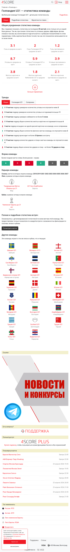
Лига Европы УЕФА (10, 522)
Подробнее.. (63, 15)
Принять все (14, 541)
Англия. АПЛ (8, 513)
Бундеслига (7, 527)
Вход (58, 2)
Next (65, 389)
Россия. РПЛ (8, 508)
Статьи (43, 540)
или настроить (14, 546)
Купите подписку (10, 445)
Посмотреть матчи (10, 228)
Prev (4, 389)
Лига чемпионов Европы (12, 518)
